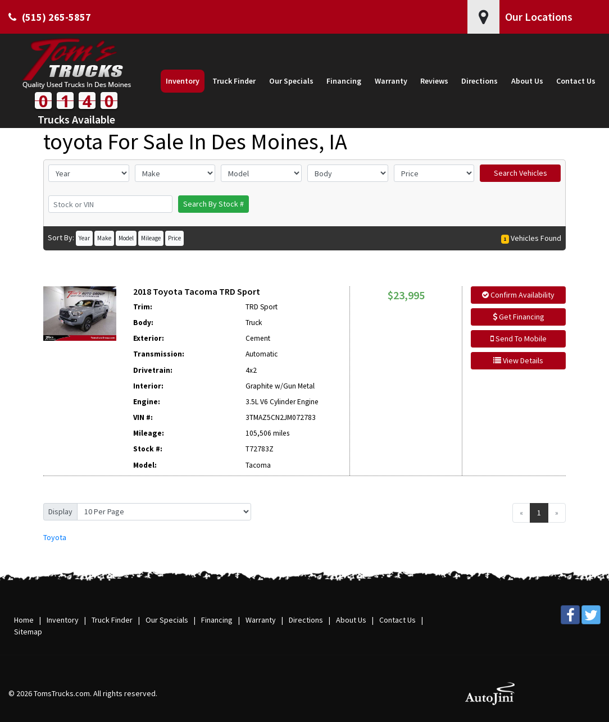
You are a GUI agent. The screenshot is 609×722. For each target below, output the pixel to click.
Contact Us (397, 620)
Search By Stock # (213, 204)
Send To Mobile (518, 338)
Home (24, 620)
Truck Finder (112, 620)
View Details (518, 360)
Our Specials (167, 620)
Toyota (54, 537)
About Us (351, 620)
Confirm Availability (518, 295)
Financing (217, 620)
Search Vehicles (520, 173)
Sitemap (28, 632)
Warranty (261, 620)
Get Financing (518, 317)
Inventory (63, 620)
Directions (306, 620)
